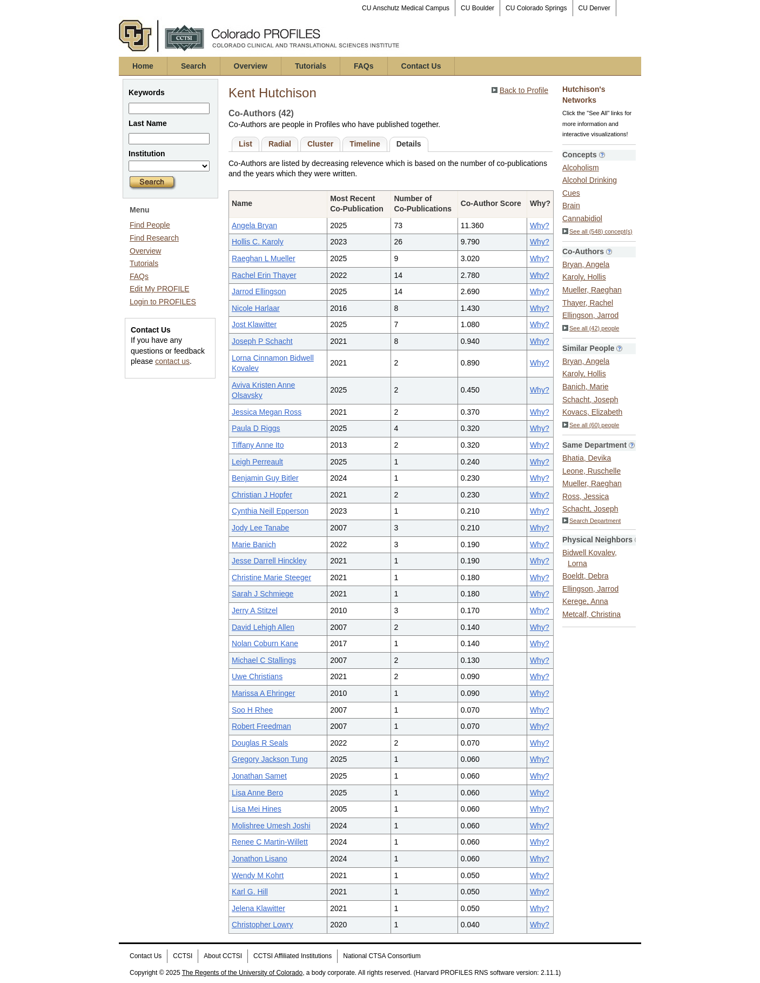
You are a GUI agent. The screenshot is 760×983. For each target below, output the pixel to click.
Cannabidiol (582, 218)
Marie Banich (254, 544)
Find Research (154, 238)
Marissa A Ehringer (263, 693)
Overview (250, 66)
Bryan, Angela (585, 264)
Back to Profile (524, 90)
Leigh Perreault (257, 461)
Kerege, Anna (585, 601)
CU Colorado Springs (536, 8)
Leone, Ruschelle (591, 471)
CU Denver (594, 8)
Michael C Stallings (264, 660)
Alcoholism (580, 167)
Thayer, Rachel (587, 302)
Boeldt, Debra (585, 576)
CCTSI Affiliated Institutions (292, 956)
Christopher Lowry (262, 924)
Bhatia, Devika (586, 458)
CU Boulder (477, 8)
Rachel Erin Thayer (264, 275)
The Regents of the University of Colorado (242, 973)
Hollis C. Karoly (258, 241)
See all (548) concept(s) (597, 231)
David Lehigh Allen (263, 627)
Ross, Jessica (585, 496)
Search (193, 66)
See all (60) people (590, 425)
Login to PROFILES (163, 301)
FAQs (364, 66)
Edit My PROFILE (159, 288)
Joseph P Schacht (262, 341)
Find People (150, 225)
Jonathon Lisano (259, 858)
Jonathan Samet (259, 776)
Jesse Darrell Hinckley (269, 560)
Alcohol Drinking (589, 180)
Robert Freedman (261, 726)
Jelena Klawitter (258, 908)
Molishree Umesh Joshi (271, 825)
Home (142, 66)
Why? (539, 225)
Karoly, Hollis (584, 277)
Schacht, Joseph (590, 399)
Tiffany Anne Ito (258, 445)
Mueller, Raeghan (592, 289)
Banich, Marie (585, 386)
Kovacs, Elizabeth (592, 412)
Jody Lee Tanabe (260, 527)
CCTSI (182, 956)
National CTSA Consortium (381, 956)
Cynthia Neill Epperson (270, 511)
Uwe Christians (257, 676)
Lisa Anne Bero (257, 792)
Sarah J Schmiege (262, 593)
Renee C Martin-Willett (270, 842)
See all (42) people (590, 328)
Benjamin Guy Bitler (265, 478)
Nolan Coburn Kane (265, 643)
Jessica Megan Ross (266, 412)
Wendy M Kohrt (258, 875)
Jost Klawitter (254, 324)
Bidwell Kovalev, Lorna (589, 558)
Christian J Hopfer (262, 494)
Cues (571, 193)
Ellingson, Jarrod (590, 315)
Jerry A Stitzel (255, 610)
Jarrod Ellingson (259, 291)
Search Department (591, 520)
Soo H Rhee (252, 710)
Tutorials (310, 66)
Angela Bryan (254, 225)
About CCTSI (223, 956)
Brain (571, 205)
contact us (172, 361)
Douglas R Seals (260, 743)
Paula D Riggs (256, 428)
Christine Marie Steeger (271, 577)
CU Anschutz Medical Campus (405, 8)
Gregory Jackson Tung (270, 759)
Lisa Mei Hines (256, 809)
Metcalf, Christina (591, 614)
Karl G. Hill (250, 891)
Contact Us (421, 66)
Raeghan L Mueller (263, 258)
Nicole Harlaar (256, 308)
